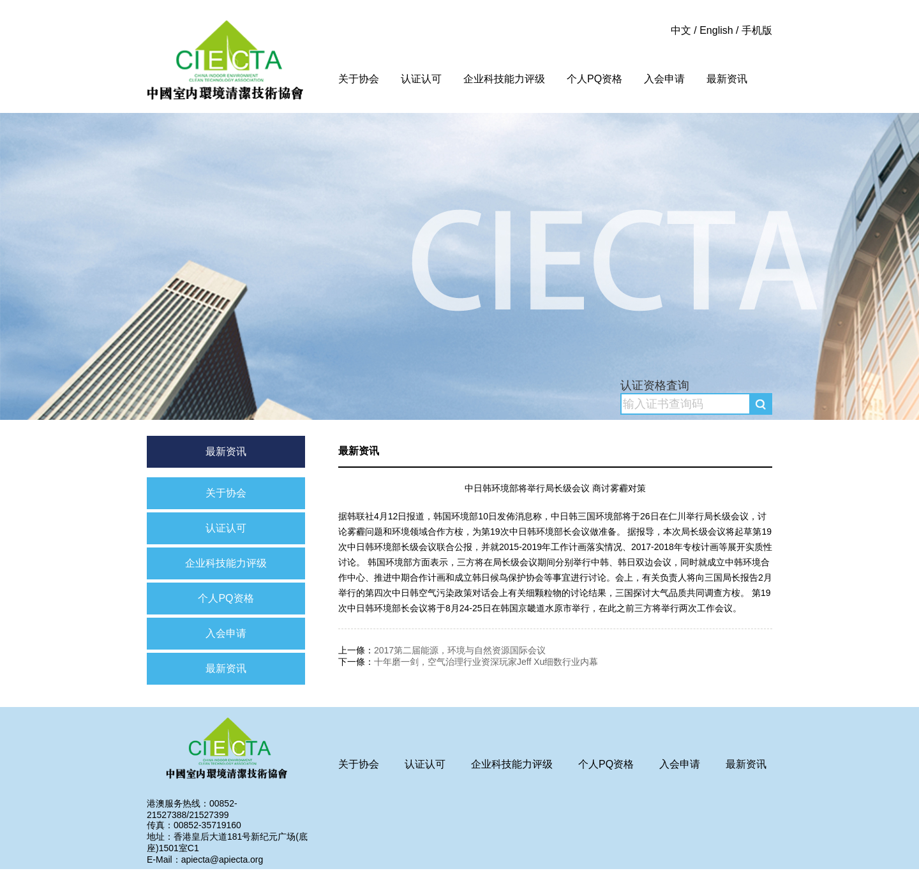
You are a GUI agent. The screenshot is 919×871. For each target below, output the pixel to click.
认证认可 (421, 78)
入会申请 (664, 78)
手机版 (757, 30)
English (716, 30)
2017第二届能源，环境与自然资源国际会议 (460, 650)
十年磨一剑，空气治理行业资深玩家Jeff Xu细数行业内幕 (486, 662)
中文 (681, 30)
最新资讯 (726, 78)
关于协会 (358, 78)
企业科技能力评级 (504, 78)
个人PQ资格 (594, 78)
